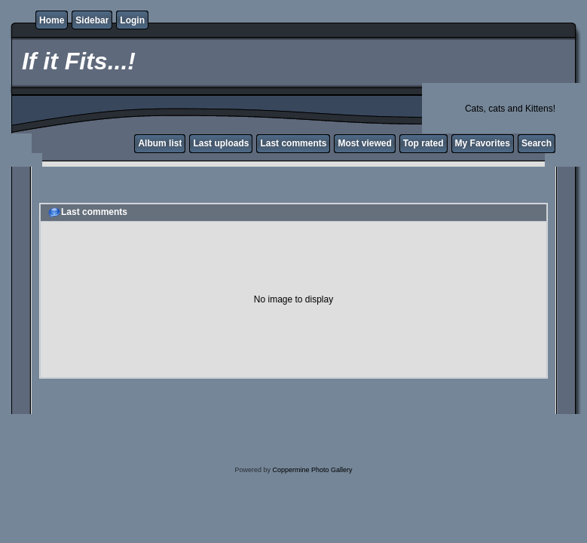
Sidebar (92, 20)
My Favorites (482, 143)
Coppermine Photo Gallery (312, 470)
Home (51, 20)
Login (132, 20)
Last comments (293, 143)
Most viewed (364, 143)
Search (536, 143)
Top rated (423, 143)
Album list (160, 143)
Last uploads (221, 143)
